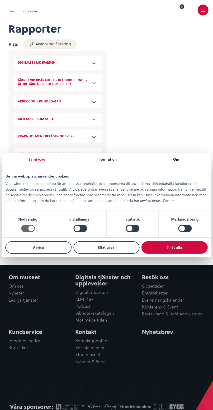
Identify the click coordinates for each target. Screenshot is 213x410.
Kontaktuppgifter (92, 341)
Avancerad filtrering (52, 44)
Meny (203, 13)
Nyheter (16, 293)
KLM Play (84, 299)
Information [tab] (106, 159)
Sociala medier (89, 348)
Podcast (82, 306)
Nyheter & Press (90, 362)
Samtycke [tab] (36, 159)
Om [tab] (176, 159)
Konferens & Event (160, 307)
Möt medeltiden (91, 320)
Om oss (16, 286)
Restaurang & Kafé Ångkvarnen (172, 314)
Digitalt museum (91, 292)
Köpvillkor (18, 348)
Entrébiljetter (154, 293)
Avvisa (38, 247)
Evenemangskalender (163, 300)
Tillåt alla (174, 247)
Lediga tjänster (23, 300)
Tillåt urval (106, 247)
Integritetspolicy (24, 341)
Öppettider (153, 286)
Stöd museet (87, 354)
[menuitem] (179, 10)
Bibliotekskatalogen (94, 313)
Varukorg (182, 7)
